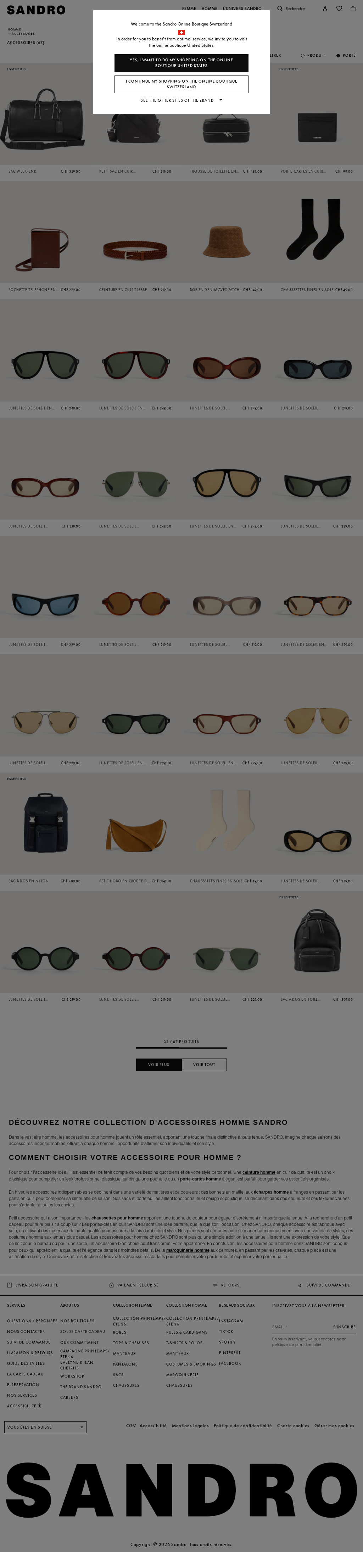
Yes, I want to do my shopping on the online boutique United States (181, 63)
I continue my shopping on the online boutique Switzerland (182, 84)
